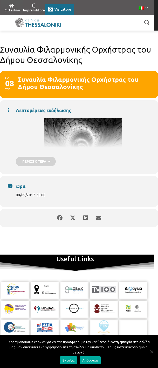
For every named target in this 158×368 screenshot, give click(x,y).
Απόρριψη (90, 360)
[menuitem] (143, 8)
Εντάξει (69, 360)
